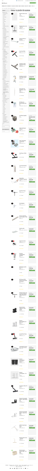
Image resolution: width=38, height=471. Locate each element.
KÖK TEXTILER (4, 39)
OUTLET (3, 123)
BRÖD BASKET (4, 64)
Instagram (20, 466)
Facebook (17, 466)
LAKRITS (4, 105)
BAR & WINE (4, 44)
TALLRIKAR (4, 66)
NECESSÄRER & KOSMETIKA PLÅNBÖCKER (6, 121)
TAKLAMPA (4, 97)
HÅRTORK (4, 115)
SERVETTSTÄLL (5, 75)
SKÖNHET (3, 113)
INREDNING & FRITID (4, 12)
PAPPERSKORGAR (5, 54)
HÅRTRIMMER (4, 114)
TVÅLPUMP (4, 82)
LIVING (4, 20)
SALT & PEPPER (5, 73)
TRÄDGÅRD (4, 21)
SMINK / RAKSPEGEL (5, 120)
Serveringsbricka (5, 74)
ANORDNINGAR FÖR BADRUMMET (5, 89)
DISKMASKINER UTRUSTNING (5, 38)
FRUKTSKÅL (4, 67)
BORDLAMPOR (4, 95)
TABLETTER (4, 65)
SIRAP (4, 106)
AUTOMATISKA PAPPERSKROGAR (5, 51)
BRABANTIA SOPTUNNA (5, 53)
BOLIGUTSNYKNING (5, 13)
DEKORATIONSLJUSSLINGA (6, 98)
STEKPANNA (4, 35)
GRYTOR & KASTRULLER (6, 36)
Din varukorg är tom (33, 2)
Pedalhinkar (4, 55)
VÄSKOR (4, 27)
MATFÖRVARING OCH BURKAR (5, 42)
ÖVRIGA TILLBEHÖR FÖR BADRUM (6, 92)
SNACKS (4, 112)
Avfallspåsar (4, 50)
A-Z (2, 124)
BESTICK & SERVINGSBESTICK (5, 61)
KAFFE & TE (4, 40)
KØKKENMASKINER (5, 43)
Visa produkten (32, 29)
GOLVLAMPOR (4, 96)
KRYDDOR (4, 104)
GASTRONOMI (4, 29)
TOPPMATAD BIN (5, 56)
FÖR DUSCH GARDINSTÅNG (6, 81)
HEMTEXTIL (4, 19)
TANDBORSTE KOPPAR (5, 83)
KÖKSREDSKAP (4, 28)
